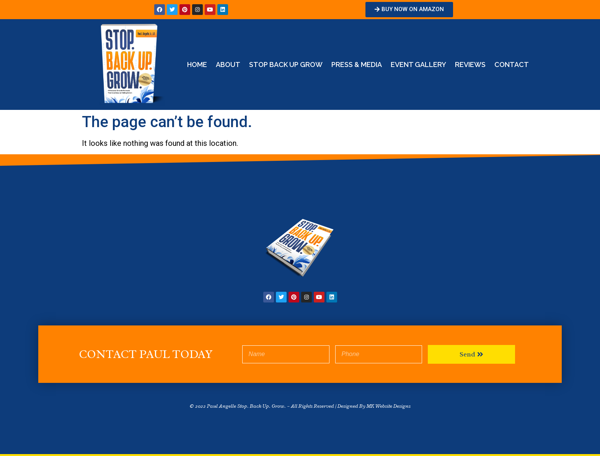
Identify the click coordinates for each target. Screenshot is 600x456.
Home (197, 64)
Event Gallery (418, 64)
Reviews (470, 64)
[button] (409, 9)
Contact (511, 64)
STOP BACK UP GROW (286, 64)
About (228, 64)
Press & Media (356, 64)
